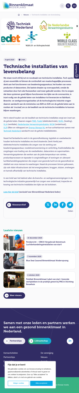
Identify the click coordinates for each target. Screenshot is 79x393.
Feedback (76, 71)
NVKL (61, 121)
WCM (52, 124)
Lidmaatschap (41, 341)
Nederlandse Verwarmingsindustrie (33, 124)
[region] (30, 374)
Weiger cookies (18, 383)
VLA (5, 124)
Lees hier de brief (10, 192)
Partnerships (16, 341)
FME (34, 121)
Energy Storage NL (37, 128)
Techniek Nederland (12, 131)
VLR (5, 128)
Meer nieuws (16, 295)
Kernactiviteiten (10, 353)
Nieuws (26, 15)
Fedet (39, 121)
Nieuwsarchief (19, 205)
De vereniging (47, 353)
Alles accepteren (41, 383)
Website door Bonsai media (58, 385)
